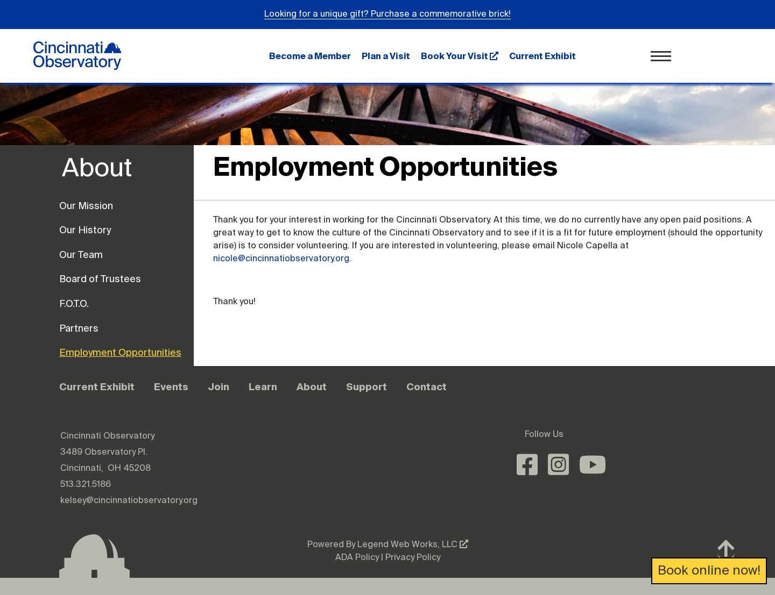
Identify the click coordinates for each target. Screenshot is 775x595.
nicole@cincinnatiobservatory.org (281, 259)
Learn (263, 386)
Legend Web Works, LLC (412, 545)
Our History (85, 230)
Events (171, 386)
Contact (426, 386)
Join (218, 386)
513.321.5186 (85, 485)
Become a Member (310, 56)
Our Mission (86, 206)
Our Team (81, 255)
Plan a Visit (386, 56)
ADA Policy (357, 558)
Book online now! (709, 570)
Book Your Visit (459, 56)
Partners (78, 329)
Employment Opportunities (102, 353)
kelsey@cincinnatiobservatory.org (129, 501)
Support (366, 386)
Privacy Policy (412, 558)
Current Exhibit (542, 56)
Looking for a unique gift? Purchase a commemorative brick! (387, 14)
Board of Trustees (100, 279)
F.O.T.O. (74, 304)
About (312, 386)
